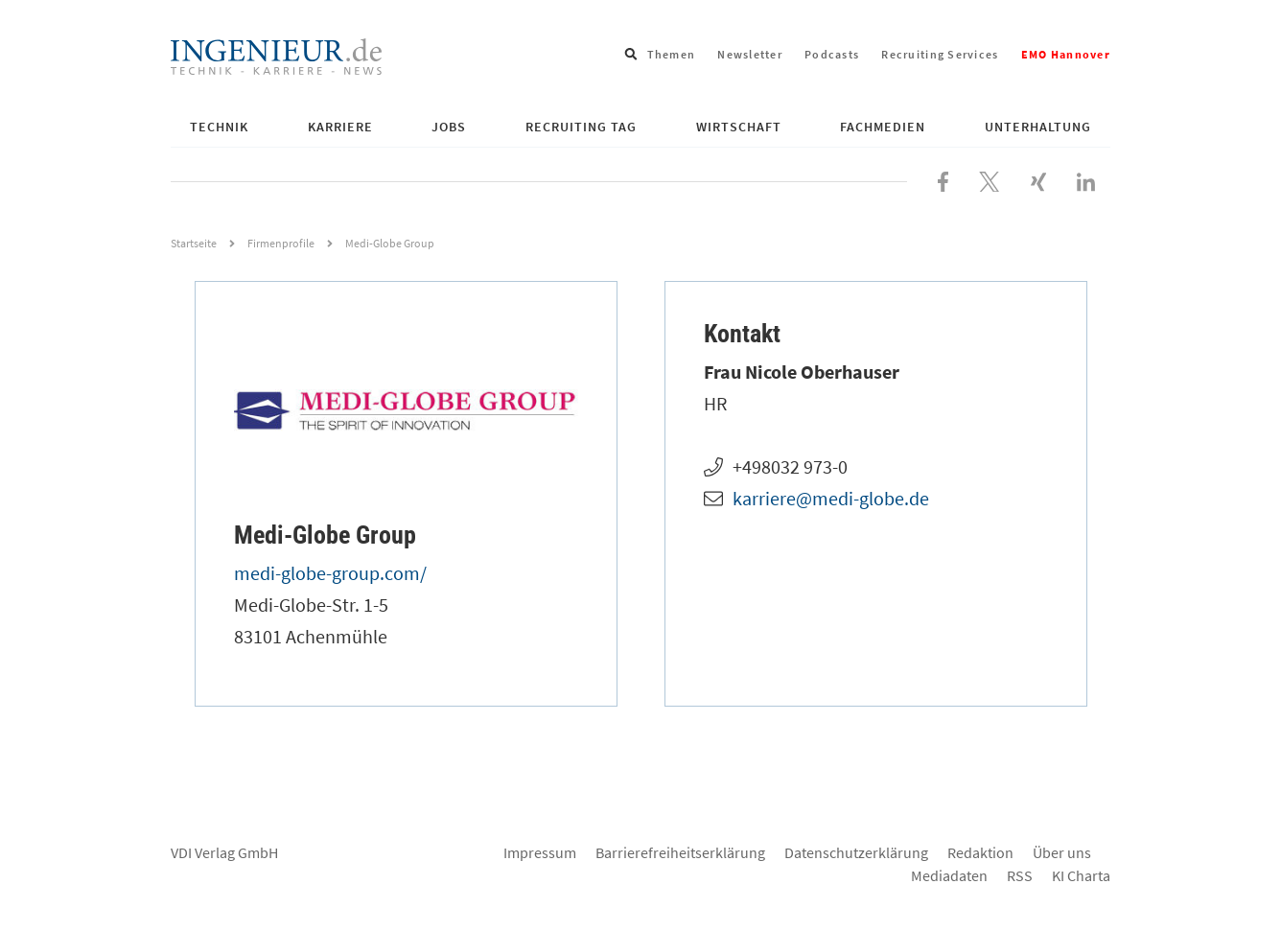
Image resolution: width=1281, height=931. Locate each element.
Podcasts (831, 54)
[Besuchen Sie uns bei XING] (1038, 179)
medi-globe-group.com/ (330, 573)
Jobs (448, 126)
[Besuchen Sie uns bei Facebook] (943, 179)
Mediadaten (949, 875)
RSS (1020, 875)
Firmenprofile (280, 243)
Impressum (539, 852)
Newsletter (749, 54)
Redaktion (980, 852)
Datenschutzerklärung (856, 852)
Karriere (340, 126)
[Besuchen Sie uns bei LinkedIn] (1086, 179)
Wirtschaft (738, 126)
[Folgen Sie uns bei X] (989, 179)
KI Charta (1081, 875)
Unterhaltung (1038, 126)
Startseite (194, 243)
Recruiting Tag (581, 126)
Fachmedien (882, 126)
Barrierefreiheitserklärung (680, 852)
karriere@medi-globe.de (831, 498)
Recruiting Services (939, 54)
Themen (671, 54)
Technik (219, 126)
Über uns (1062, 852)
